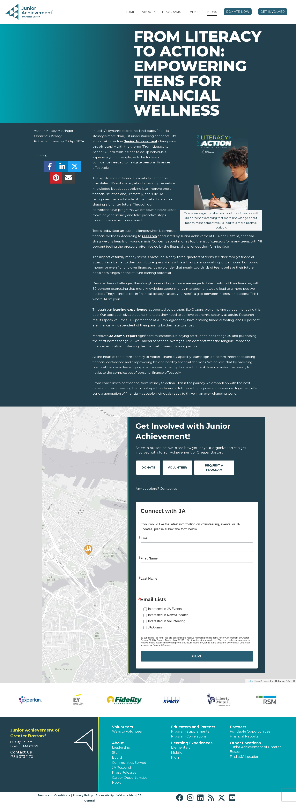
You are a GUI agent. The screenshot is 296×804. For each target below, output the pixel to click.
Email (145, 538)
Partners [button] (238, 727)
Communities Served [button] (129, 763)
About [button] (118, 743)
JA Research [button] (122, 768)
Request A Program (214, 468)
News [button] (116, 782)
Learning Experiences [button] (192, 743)
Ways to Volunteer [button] (127, 731)
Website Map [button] (126, 795)
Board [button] (117, 757)
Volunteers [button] (122, 727)
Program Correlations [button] (188, 736)
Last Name (149, 578)
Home (130, 12)
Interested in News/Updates (168, 615)
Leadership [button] (121, 747)
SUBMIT (197, 656)
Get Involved (272, 12)
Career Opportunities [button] (129, 778)
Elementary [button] (181, 747)
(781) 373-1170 (21, 757)
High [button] (175, 757)
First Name (149, 558)
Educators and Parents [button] (193, 727)
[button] (154, 12)
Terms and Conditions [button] (53, 795)
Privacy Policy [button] (83, 795)
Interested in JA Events (165, 609)
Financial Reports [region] (244, 736)
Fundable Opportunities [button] (250, 731)
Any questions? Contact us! (156, 488)
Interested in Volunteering (166, 621)
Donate (148, 467)
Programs (171, 12)
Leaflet (249, 681)
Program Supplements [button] (190, 731)
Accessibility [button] (105, 795)
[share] (50, 168)
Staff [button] (116, 753)
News (212, 12)
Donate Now (238, 12)
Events (194, 12)
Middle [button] (176, 753)
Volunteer (177, 467)
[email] (68, 179)
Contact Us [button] (21, 752)
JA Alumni (155, 627)
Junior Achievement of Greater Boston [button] (255, 749)
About (147, 12)
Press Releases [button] (124, 772)
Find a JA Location (244, 757)
